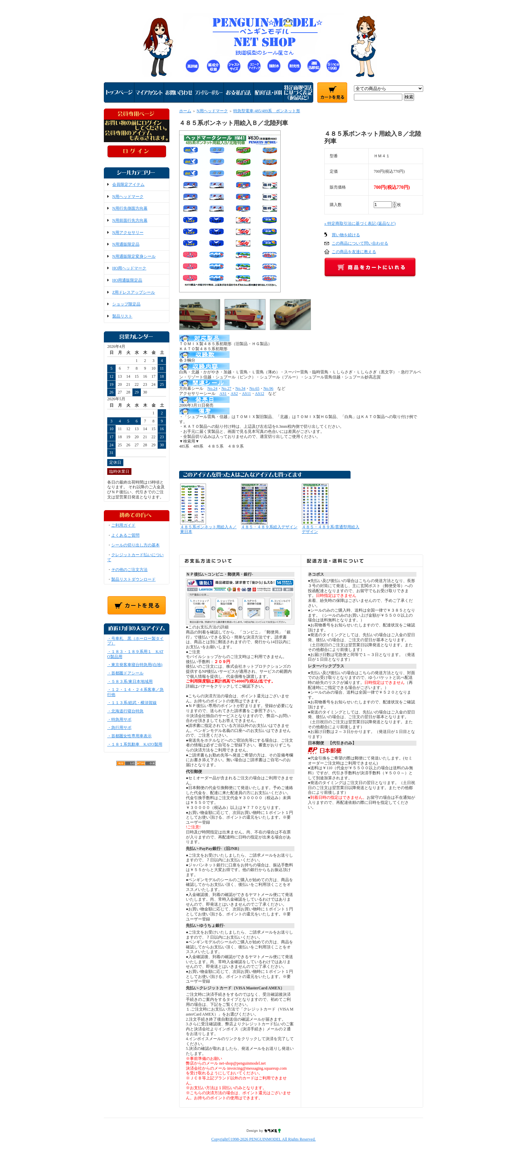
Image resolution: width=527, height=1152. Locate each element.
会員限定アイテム (128, 184)
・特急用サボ (119, 719)
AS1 (223, 393)
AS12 (259, 393)
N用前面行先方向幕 (130, 220)
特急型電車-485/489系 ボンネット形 (266, 111)
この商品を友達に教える (354, 251)
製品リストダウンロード (133, 579)
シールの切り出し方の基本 (135, 545)
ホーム (185, 111)
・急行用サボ (119, 727)
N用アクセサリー (128, 232)
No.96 (269, 388)
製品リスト (122, 316)
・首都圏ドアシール (125, 673)
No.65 (254, 388)
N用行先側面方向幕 (130, 208)
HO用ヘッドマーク (129, 268)
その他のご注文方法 (129, 569)
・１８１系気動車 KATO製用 (134, 744)
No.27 (226, 388)
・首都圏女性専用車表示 (129, 736)
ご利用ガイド (123, 525)
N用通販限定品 (125, 244)
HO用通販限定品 (127, 280)
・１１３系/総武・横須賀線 (132, 702)
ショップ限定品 (126, 304)
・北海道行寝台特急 (125, 711)
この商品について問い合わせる (360, 243)
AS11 (246, 393)
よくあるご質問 (125, 535)
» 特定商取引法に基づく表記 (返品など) (360, 223)
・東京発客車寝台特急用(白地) (134, 664)
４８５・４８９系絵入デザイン (269, 527)
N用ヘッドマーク (128, 196)
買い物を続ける (346, 235)
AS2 (234, 393)
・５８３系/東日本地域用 (130, 681)
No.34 (240, 388)
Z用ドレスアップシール (133, 292)
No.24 (212, 388)
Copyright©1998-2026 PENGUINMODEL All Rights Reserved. (263, 1139)
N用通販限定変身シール (134, 256)
